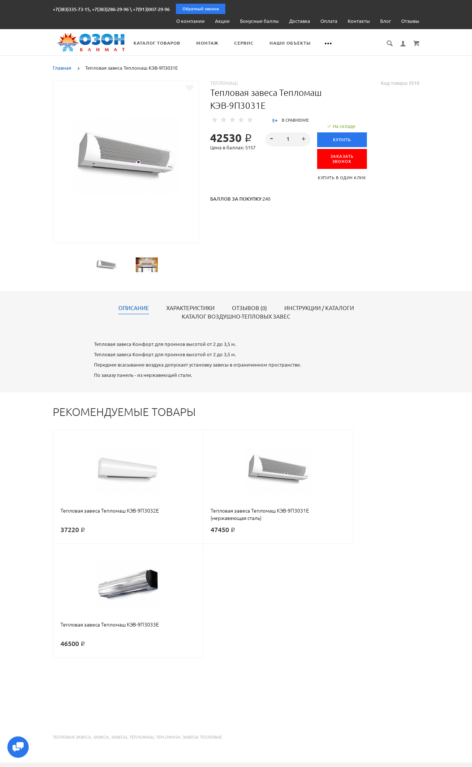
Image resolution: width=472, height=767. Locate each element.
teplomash (168, 623)
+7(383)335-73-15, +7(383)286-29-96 (91, 9)
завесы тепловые (202, 623)
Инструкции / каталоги (319, 308)
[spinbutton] (288, 139)
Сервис (259, 43)
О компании (190, 21)
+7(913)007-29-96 (151, 9)
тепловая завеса (72, 623)
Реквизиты (298, 760)
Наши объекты (305, 43)
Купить (343, 139)
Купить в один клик (343, 177)
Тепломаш (224, 82)
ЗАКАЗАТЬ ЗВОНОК (343, 158)
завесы (119, 623)
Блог (385, 21)
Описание (133, 308)
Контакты (359, 21)
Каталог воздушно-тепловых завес (236, 316)
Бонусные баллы (259, 21)
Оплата (328, 21)
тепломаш (141, 623)
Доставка (299, 21)
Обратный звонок (201, 9)
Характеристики (190, 308)
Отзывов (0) (249, 308)
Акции (222, 21)
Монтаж (222, 43)
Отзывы (410, 21)
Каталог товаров (172, 43)
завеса (101, 623)
